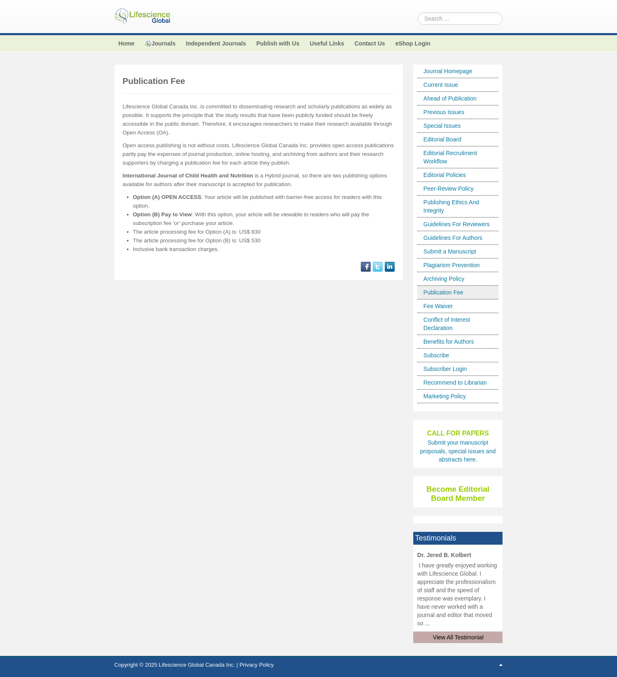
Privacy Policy (256, 665)
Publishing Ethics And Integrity (451, 206)
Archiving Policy (444, 278)
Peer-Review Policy (449, 188)
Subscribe (436, 355)
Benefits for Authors (449, 341)
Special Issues (442, 125)
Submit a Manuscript (450, 251)
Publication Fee (444, 292)
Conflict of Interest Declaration (447, 323)
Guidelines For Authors (453, 237)
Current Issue (441, 84)
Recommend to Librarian (455, 382)
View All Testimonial (458, 637)
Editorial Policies (445, 175)
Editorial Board (443, 139)
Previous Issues (444, 112)
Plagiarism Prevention (452, 265)
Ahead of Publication (450, 98)
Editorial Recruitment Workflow (450, 157)
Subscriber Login (445, 369)
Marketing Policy (445, 396)
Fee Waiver (438, 306)
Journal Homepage (448, 71)
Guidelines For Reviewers (457, 224)
